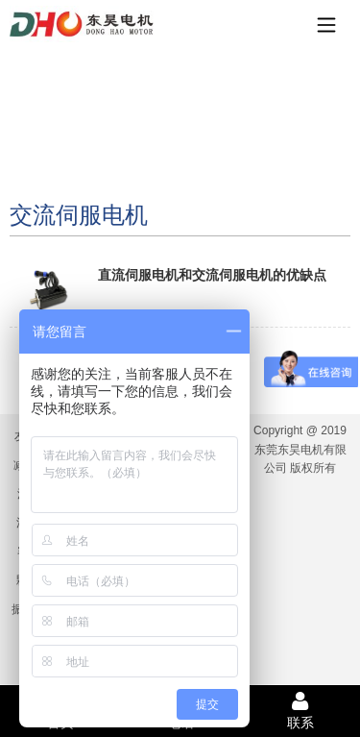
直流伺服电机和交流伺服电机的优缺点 (212, 275)
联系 (300, 710)
